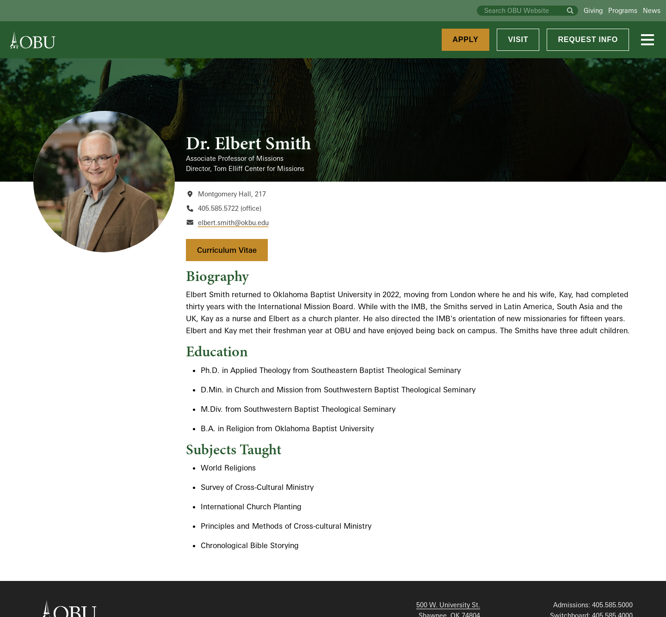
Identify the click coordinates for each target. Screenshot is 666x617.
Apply (466, 39)
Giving (593, 10)
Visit (518, 39)
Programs (622, 10)
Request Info (588, 39)
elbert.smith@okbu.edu (233, 222)
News (651, 10)
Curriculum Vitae (227, 250)
